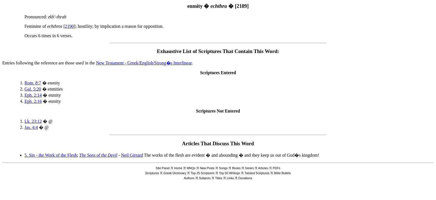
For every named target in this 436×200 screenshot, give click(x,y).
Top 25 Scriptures (203, 173)
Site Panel (163, 168)
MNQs (191, 168)
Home (178, 168)
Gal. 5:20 (32, 89)
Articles (263, 168)
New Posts (207, 168)
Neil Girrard (132, 155)
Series (249, 168)
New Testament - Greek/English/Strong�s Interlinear (144, 63)
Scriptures (152, 173)
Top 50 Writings (229, 173)
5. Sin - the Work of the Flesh (50, 155)
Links (230, 178)
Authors (189, 178)
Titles (218, 178)
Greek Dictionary (175, 173)
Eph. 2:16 (33, 101)
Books (236, 168)
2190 (69, 26)
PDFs (277, 168)
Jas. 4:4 (31, 127)
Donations (245, 178)
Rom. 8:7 (32, 83)
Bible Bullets (282, 173)
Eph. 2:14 (33, 95)
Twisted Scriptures (256, 173)
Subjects (204, 178)
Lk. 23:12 (33, 121)
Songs (223, 168)
